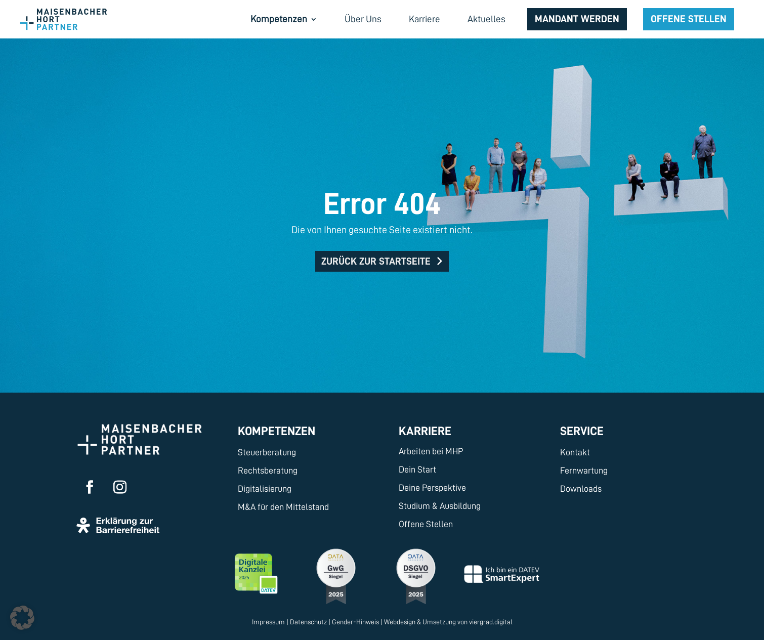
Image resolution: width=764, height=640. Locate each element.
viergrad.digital (491, 621)
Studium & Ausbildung (440, 505)
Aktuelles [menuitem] (486, 20)
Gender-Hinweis (355, 621)
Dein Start (417, 469)
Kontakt (575, 452)
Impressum (268, 621)
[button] (22, 617)
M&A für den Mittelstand (283, 506)
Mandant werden (577, 19)
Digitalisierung (264, 488)
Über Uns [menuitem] (363, 20)
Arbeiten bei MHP (431, 451)
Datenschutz (308, 621)
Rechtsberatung (268, 470)
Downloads (581, 488)
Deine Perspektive (432, 487)
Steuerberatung (267, 452)
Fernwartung (584, 470)
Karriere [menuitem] (424, 20)
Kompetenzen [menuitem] (278, 20)
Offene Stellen (689, 19)
